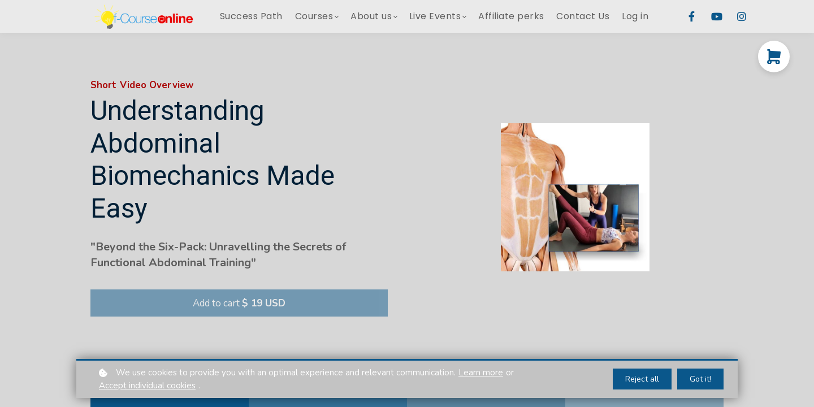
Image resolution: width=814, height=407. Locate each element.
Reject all (642, 379)
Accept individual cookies (147, 385)
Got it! (700, 379)
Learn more (480, 372)
